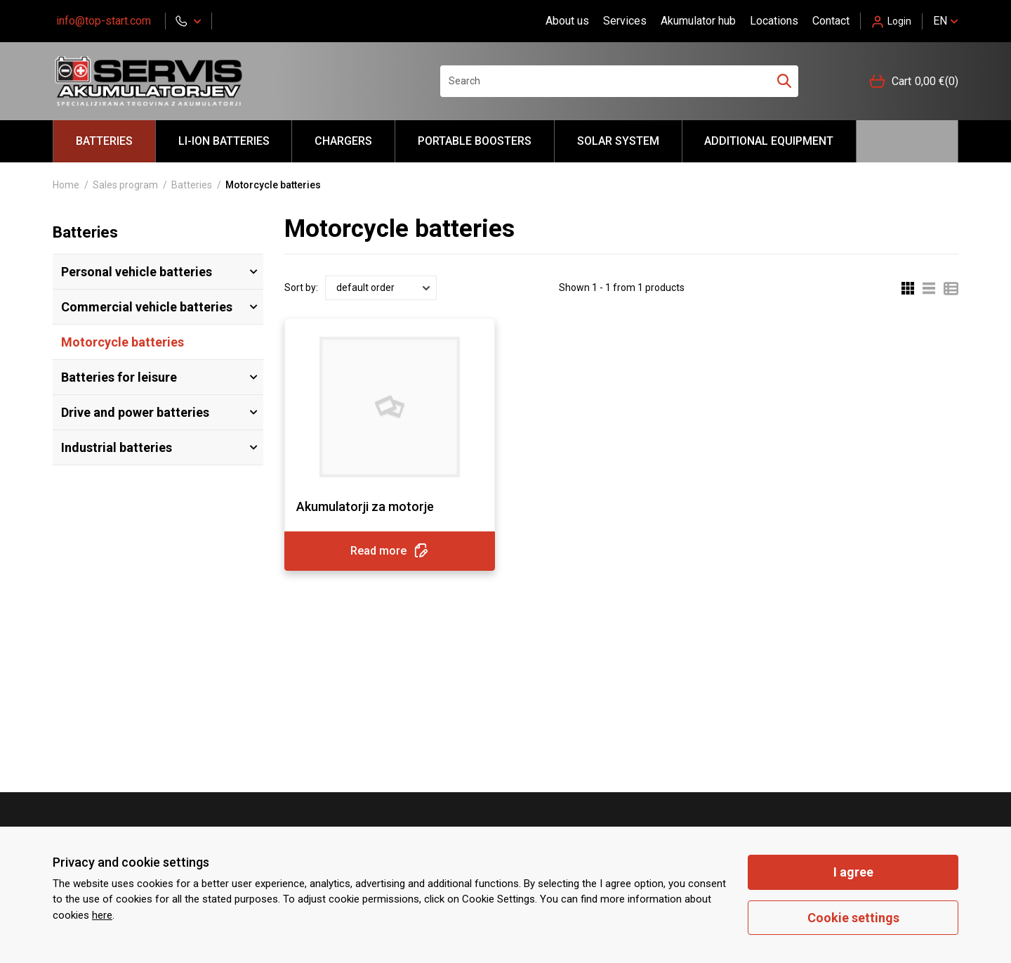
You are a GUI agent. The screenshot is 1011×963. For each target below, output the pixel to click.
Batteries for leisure (119, 377)
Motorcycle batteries (122, 342)
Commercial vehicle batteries (146, 306)
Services (625, 20)
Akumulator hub (698, 20)
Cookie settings (853, 917)
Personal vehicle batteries (136, 271)
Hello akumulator (907, 141)
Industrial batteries (116, 447)
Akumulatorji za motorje (365, 506)
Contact (831, 20)
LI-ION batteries (224, 141)
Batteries (104, 141)
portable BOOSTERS (474, 141)
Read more (389, 551)
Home (66, 184)
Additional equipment (768, 141)
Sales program (125, 184)
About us (567, 20)
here (102, 915)
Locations (774, 20)
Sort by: (301, 287)
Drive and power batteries (135, 412)
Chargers (343, 141)
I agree (853, 872)
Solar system (618, 141)
